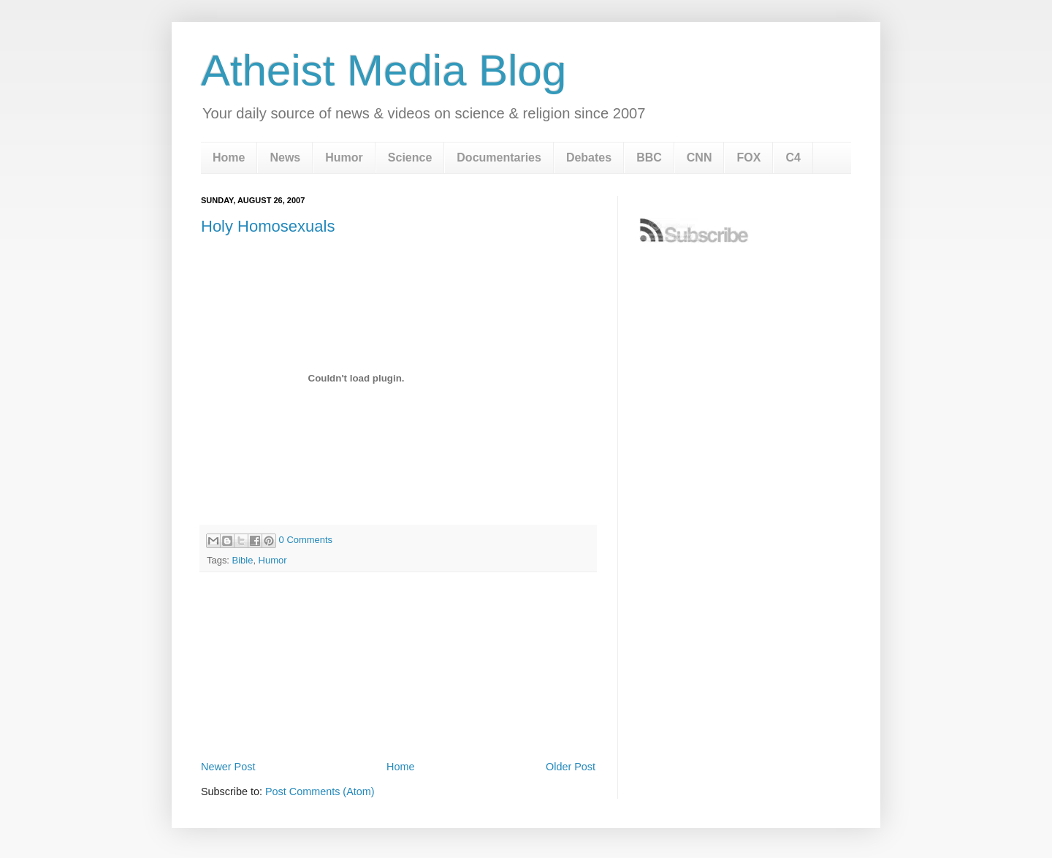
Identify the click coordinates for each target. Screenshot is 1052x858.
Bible (243, 560)
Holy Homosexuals (268, 226)
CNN (699, 157)
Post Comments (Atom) (320, 791)
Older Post (570, 766)
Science (410, 157)
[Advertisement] (398, 716)
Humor (344, 157)
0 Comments (305, 539)
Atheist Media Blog (383, 70)
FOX (748, 157)
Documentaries (499, 157)
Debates (588, 157)
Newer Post (228, 766)
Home (229, 157)
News (285, 157)
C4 (792, 157)
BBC (649, 157)
